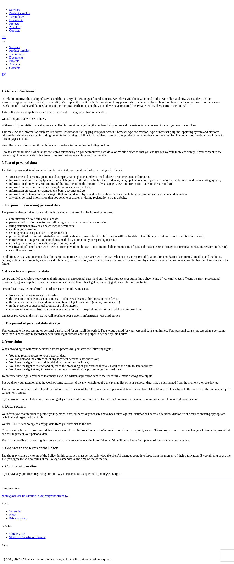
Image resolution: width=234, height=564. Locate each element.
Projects (14, 23)
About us (14, 27)
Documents (16, 20)
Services (14, 9)
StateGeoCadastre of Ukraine (27, 537)
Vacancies (15, 511)
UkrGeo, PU (17, 533)
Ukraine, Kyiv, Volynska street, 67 (47, 496)
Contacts (14, 30)
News (12, 514)
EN (4, 37)
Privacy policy (18, 518)
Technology (16, 16)
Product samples (19, 13)
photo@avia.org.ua (13, 496)
